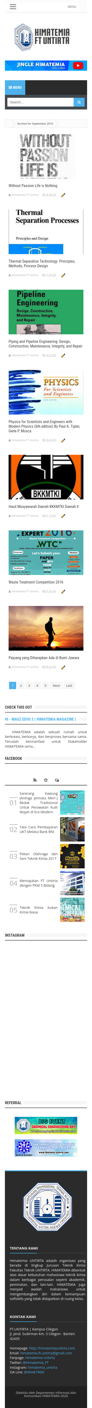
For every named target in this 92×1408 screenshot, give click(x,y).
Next (56, 685)
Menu (15, 87)
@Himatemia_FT (36, 1362)
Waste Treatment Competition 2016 (36, 582)
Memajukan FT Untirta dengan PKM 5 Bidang (39, 883)
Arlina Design (46, 1401)
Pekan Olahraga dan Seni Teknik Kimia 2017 (39, 856)
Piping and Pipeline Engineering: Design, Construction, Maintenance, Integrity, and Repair (45, 343)
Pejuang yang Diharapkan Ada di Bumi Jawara (44, 657)
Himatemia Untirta (40, 1357)
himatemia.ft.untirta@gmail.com (46, 1353)
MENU (72, 7)
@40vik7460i (34, 1372)
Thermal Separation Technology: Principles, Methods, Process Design (42, 263)
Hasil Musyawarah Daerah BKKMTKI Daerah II (44, 506)
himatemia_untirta (42, 1367)
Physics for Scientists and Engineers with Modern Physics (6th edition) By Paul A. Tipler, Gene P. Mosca (44, 426)
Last (69, 685)
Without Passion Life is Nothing (33, 185)
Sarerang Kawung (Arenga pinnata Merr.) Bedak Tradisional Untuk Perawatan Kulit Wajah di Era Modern (39, 802)
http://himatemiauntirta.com (52, 1348)
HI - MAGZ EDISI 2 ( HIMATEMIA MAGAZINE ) (40, 719)
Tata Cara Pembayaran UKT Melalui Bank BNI (39, 829)
